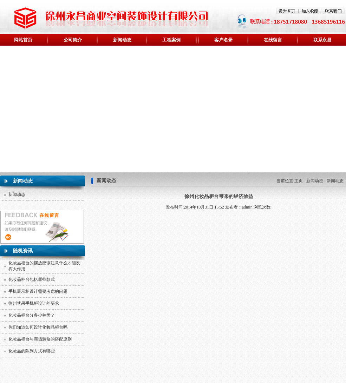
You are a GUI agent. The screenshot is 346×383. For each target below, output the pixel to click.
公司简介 (73, 39)
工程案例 (171, 39)
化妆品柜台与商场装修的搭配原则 (40, 339)
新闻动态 (122, 39)
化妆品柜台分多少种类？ (31, 315)
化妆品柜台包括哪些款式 (31, 279)
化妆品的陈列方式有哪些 (31, 351)
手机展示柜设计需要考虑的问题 (37, 291)
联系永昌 (322, 39)
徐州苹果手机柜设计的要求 (33, 303)
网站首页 (23, 39)
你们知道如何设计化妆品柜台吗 (37, 327)
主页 (298, 180)
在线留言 (273, 39)
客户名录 (223, 39)
